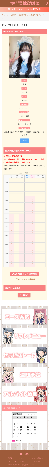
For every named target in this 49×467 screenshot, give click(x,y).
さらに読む (24, 295)
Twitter (24, 141)
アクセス (21, 461)
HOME (24, 454)
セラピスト (12, 461)
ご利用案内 (10, 458)
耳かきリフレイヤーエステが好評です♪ (24, 9)
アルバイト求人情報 (33, 461)
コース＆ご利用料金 (36, 458)
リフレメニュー (21, 458)
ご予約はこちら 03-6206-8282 (24, 274)
